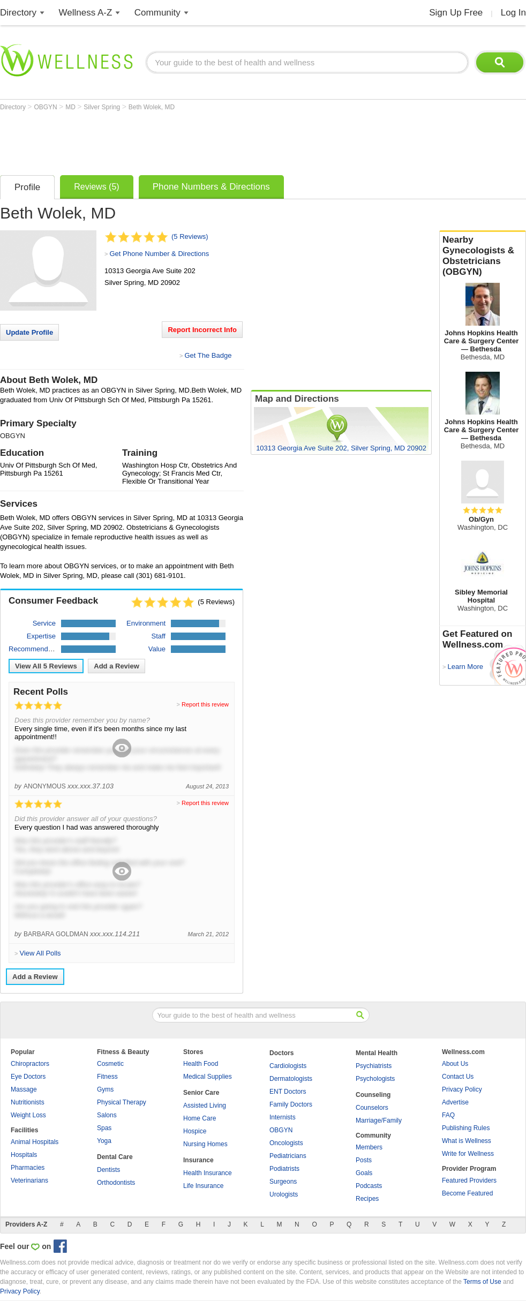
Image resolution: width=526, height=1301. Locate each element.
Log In (513, 12)
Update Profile (29, 332)
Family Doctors (290, 1104)
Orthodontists (116, 1182)
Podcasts (369, 1186)
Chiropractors (30, 1063)
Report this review (205, 704)
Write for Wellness (468, 1153)
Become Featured (467, 1193)
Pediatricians (287, 1156)
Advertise (455, 1102)
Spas (104, 1128)
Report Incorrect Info (202, 330)
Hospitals (24, 1155)
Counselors (372, 1107)
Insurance (198, 1160)
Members (369, 1147)
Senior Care (201, 1092)
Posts (364, 1160)
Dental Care (115, 1157)
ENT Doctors (287, 1091)
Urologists (283, 1194)
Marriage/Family (379, 1120)
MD (71, 107)
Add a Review (116, 666)
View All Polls (40, 953)
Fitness (107, 1076)
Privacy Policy (462, 1089)
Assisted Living (204, 1105)
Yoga (104, 1141)
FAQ (448, 1115)
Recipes (367, 1198)
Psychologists (375, 1078)
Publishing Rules (466, 1128)
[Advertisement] (195, 140)
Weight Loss (28, 1115)
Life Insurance (203, 1186)
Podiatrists (284, 1168)
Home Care (199, 1118)
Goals (364, 1173)
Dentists (108, 1170)
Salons (107, 1115)
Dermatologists (290, 1078)
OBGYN (46, 107)
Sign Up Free (456, 12)
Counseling (373, 1095)
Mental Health (376, 1053)
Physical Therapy (121, 1102)
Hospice (194, 1131)
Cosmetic (110, 1063)
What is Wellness (466, 1141)
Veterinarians (29, 1180)
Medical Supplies (207, 1076)
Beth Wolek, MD (152, 107)
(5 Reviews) (189, 236)
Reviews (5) (96, 186)
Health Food (200, 1063)
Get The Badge (207, 355)
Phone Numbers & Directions (211, 187)
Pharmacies (27, 1167)
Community (157, 12)
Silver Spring (103, 107)
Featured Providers (469, 1180)
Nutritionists (27, 1102)
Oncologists (286, 1143)
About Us (455, 1063)
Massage (24, 1089)
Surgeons (283, 1181)
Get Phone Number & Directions (159, 254)
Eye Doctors (28, 1076)
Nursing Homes (205, 1144)
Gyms (105, 1089)
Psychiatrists (374, 1066)
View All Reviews (46, 666)
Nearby (482, 256)
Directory (18, 12)
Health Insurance (207, 1173)
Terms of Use (482, 1281)
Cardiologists (287, 1066)
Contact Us (458, 1076)
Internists (282, 1117)
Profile (27, 187)
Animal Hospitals (34, 1142)
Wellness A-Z (85, 12)
